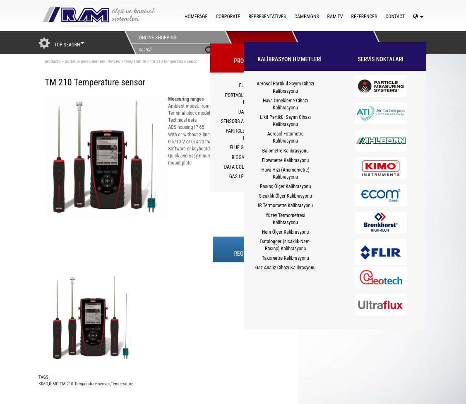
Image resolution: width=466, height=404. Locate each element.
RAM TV (335, 16)
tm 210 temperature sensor (174, 61)
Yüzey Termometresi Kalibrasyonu (285, 219)
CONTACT (395, 16)
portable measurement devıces (92, 61)
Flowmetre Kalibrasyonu (285, 160)
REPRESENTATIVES (267, 16)
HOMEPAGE (196, 16)
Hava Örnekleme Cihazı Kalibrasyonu (285, 104)
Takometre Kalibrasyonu (285, 258)
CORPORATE (228, 16)
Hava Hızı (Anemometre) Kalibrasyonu (286, 173)
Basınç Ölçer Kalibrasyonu (285, 186)
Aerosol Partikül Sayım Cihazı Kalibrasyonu (285, 87)
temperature (135, 61)
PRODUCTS (258, 43)
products (52, 61)
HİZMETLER (325, 43)
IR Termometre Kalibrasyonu (285, 205)
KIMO (43, 384)
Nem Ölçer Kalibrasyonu (285, 232)
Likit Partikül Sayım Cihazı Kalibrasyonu (285, 120)
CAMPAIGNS (306, 16)
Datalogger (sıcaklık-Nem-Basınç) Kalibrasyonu (285, 245)
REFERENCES (364, 16)
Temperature (121, 384)
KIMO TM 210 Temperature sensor (79, 384)
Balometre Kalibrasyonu (285, 151)
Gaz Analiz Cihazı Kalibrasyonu (285, 268)
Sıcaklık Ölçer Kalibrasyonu (285, 196)
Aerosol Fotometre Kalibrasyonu (285, 137)
